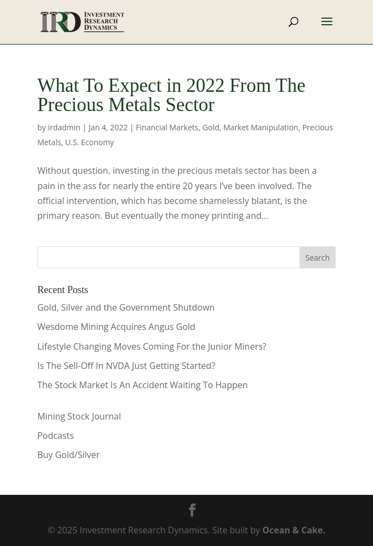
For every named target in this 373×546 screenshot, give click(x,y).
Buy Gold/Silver (68, 455)
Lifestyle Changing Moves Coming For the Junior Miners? (151, 346)
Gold (211, 127)
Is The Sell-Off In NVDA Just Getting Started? (126, 366)
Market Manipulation (260, 127)
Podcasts (55, 435)
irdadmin (64, 127)
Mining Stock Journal (79, 416)
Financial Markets (167, 127)
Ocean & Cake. (294, 530)
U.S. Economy (89, 142)
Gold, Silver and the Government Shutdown (126, 307)
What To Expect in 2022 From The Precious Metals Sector (171, 95)
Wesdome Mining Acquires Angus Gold (116, 327)
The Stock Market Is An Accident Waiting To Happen (142, 385)
